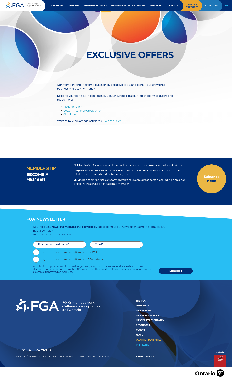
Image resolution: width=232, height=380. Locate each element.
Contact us (44, 350)
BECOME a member (37, 177)
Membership (144, 310)
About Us (56, 5)
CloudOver (70, 114)
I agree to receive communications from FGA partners (72, 259)
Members (73, 5)
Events (173, 5)
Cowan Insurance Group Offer (82, 110)
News (139, 334)
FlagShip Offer (72, 106)
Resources (143, 325)
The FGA (141, 301)
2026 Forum (157, 5)
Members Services (95, 5)
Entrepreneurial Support (128, 5)
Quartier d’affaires (192, 5)
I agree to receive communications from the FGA (69, 252)
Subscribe (211, 179)
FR (226, 5)
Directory (142, 305)
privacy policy (145, 356)
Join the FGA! (112, 121)
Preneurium (211, 6)
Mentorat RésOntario (150, 320)
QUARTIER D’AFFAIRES (149, 339)
